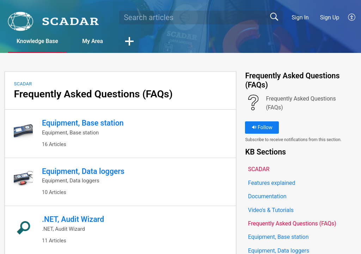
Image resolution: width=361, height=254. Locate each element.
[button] (352, 17)
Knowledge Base (38, 41)
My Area (94, 41)
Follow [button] (262, 128)
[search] (200, 17)
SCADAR (23, 83)
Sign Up (329, 17)
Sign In (300, 17)
